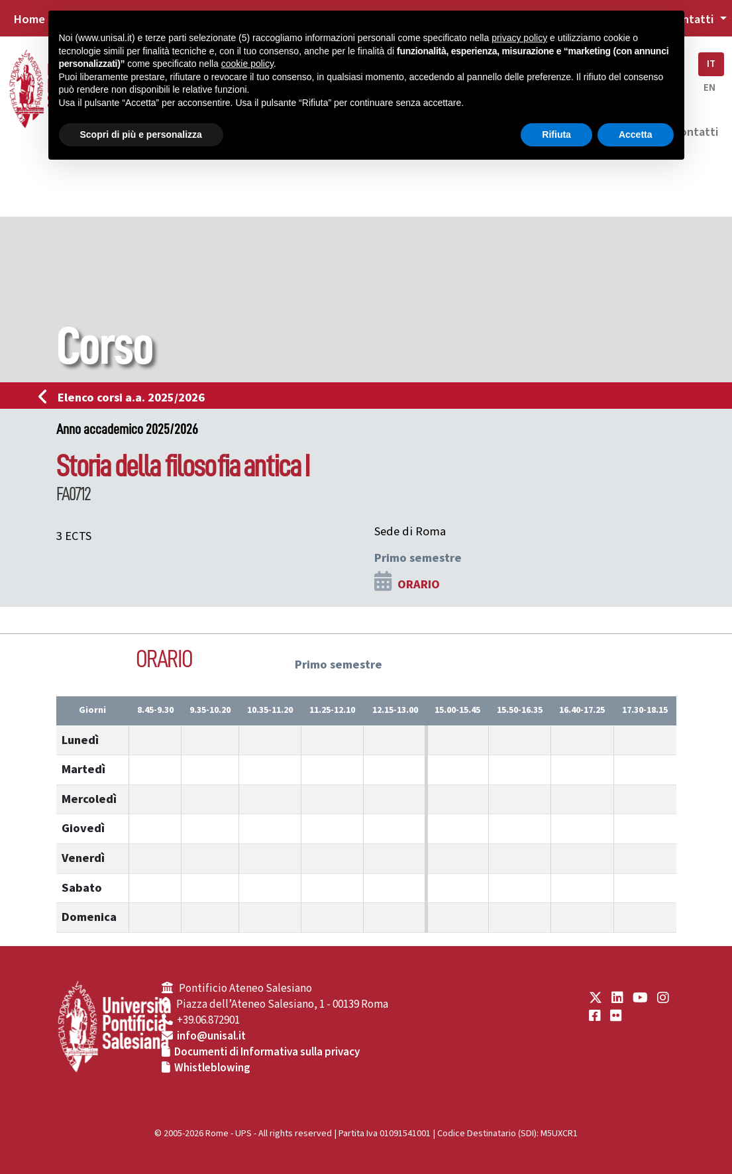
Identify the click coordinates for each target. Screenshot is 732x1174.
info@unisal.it (211, 1036)
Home (29, 19)
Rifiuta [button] (556, 134)
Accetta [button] (636, 134)
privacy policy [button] (519, 37)
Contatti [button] (692, 19)
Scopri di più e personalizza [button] (141, 134)
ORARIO (418, 584)
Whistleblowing (212, 1068)
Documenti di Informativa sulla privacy (267, 1052)
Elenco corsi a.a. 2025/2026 (125, 397)
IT (711, 64)
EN (709, 88)
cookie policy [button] (247, 63)
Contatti (695, 131)
